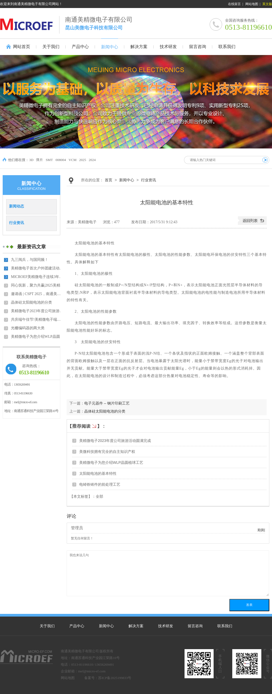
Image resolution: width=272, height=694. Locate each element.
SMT (49, 160)
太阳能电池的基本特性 (98, 473)
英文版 (267, 4)
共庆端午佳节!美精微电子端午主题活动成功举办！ (37, 319)
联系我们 (224, 626)
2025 (82, 160)
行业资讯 (16, 223)
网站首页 (21, 46)
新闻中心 (126, 180)
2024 (92, 160)
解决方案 (136, 626)
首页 (108, 180)
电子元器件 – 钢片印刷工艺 (107, 403)
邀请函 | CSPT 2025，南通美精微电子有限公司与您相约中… (37, 294)
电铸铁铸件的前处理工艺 (99, 484)
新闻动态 (16, 206)
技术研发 (165, 626)
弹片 (39, 160)
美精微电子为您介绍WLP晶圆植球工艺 (37, 337)
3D (31, 160)
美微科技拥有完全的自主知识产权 (107, 451)
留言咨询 (195, 626)
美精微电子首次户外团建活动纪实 (37, 268)
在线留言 (234, 4)
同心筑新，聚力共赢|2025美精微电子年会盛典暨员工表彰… (37, 285)
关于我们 (47, 626)
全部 (99, 497)
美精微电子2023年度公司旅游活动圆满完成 (37, 311)
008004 (60, 160)
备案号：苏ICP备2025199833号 (107, 678)
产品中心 (76, 626)
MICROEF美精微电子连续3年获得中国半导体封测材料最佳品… (37, 277)
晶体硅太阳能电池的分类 (31, 302)
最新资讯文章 (31, 246)
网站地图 (251, 4)
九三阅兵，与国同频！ (29, 260)
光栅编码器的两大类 (28, 328)
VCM (73, 160)
